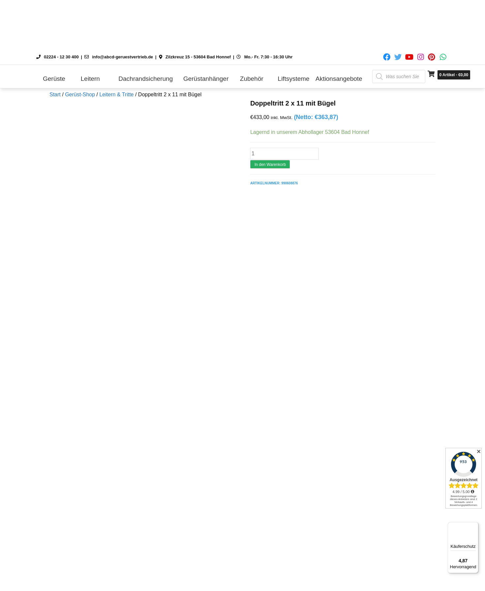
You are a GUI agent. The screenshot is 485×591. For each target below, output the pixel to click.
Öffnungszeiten (159, 500)
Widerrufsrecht (53, 512)
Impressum (49, 488)
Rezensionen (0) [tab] (134, 199)
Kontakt (151, 476)
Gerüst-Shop (80, 94)
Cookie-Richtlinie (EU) (273, 500)
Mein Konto (260, 476)
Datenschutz (51, 525)
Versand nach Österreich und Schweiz (81, 476)
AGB (42, 500)
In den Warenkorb (270, 164)
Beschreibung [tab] (75, 199)
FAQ (252, 537)
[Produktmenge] (284, 154)
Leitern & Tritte (116, 94)
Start (55, 94)
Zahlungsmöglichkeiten (63, 537)
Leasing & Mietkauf (164, 537)
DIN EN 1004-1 (265, 488)
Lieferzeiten (155, 512)
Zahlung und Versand (61, 549)
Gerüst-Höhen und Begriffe (173, 488)
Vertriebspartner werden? (171, 525)
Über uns (152, 549)
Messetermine (263, 525)
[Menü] (474, 526)
